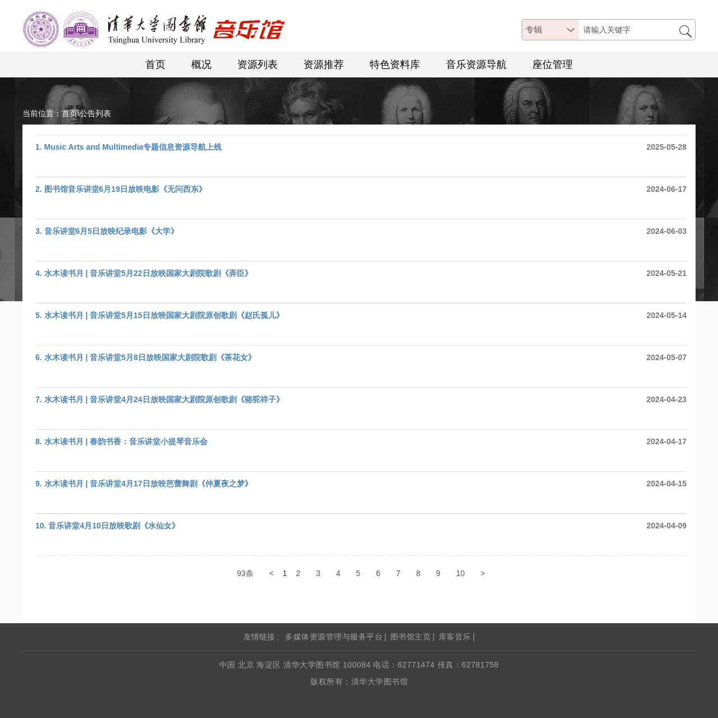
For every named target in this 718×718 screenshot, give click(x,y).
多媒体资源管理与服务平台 (334, 636)
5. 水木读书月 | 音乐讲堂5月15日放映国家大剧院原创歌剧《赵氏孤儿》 (159, 315)
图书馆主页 (410, 636)
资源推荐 (323, 64)
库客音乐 (455, 636)
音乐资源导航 (476, 64)
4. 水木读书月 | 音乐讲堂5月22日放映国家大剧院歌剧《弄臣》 (143, 273)
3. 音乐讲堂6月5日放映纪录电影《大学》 (106, 231)
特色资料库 (395, 64)
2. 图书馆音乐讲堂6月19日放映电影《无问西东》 (120, 189)
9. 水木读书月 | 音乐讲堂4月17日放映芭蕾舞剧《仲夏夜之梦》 (143, 483)
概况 (201, 64)
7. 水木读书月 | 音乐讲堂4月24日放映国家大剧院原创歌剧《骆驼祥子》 (159, 399)
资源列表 (257, 64)
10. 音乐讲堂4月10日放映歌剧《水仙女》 (107, 525)
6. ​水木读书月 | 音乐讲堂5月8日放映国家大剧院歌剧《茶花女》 (145, 357)
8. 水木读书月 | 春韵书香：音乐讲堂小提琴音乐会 (121, 441)
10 (460, 573)
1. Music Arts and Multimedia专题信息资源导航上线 (128, 146)
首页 (155, 64)
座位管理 (552, 64)
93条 (245, 573)
